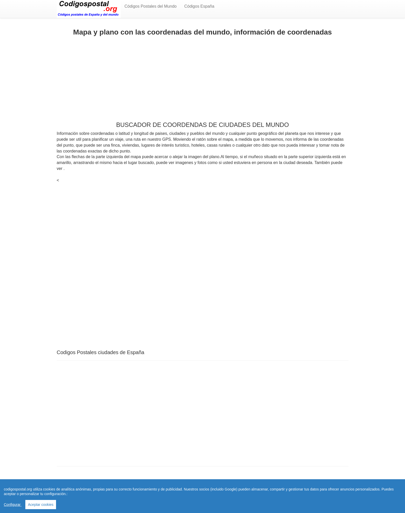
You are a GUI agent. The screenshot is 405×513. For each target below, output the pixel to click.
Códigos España (199, 6)
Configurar (12, 505)
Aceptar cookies (40, 505)
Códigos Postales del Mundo (151, 6)
